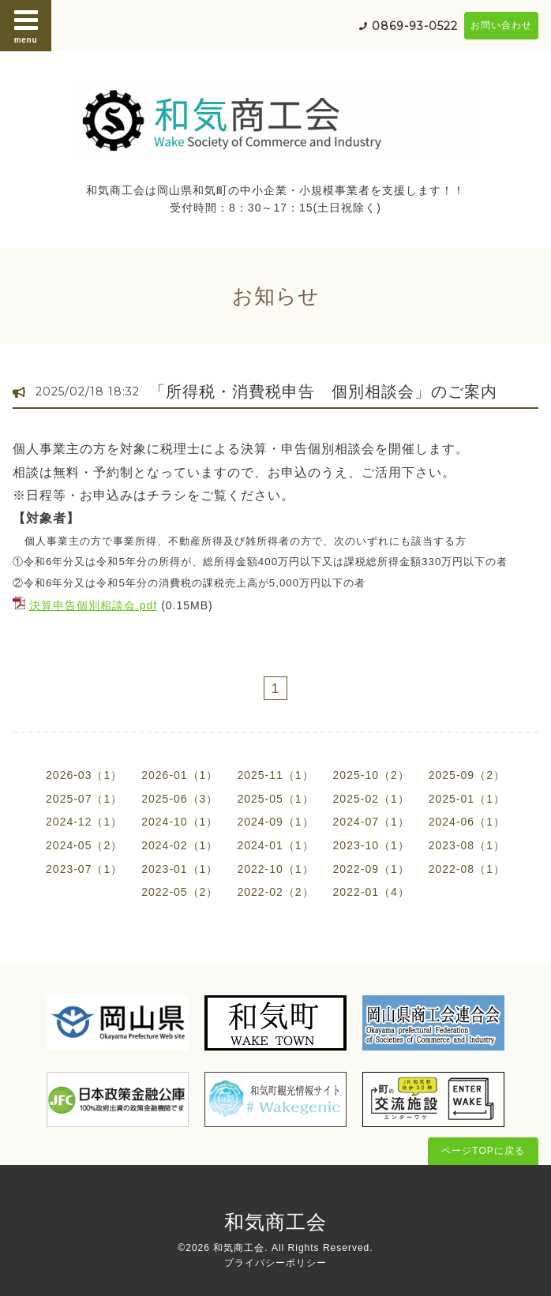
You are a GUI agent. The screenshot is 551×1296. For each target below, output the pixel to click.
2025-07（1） (84, 798)
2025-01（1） (467, 798)
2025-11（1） (275, 775)
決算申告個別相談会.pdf (93, 605)
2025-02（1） (371, 798)
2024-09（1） (275, 821)
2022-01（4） (371, 892)
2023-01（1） (179, 869)
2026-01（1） (179, 775)
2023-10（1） (371, 845)
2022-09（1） (371, 869)
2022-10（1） (275, 869)
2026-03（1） (84, 775)
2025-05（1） (275, 798)
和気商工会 (275, 1222)
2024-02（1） (179, 845)
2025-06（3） (179, 798)
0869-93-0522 (415, 26)
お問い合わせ (501, 25)
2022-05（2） (179, 892)
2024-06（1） (467, 821)
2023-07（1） (84, 869)
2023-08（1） (467, 845)
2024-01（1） (275, 845)
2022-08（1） (467, 869)
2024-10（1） (179, 821)
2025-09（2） (467, 775)
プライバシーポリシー (275, 1262)
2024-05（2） (84, 845)
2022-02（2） (275, 892)
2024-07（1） (371, 821)
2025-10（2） (371, 775)
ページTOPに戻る (482, 1150)
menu (26, 25)
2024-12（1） (84, 821)
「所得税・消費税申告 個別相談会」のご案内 (323, 391)
